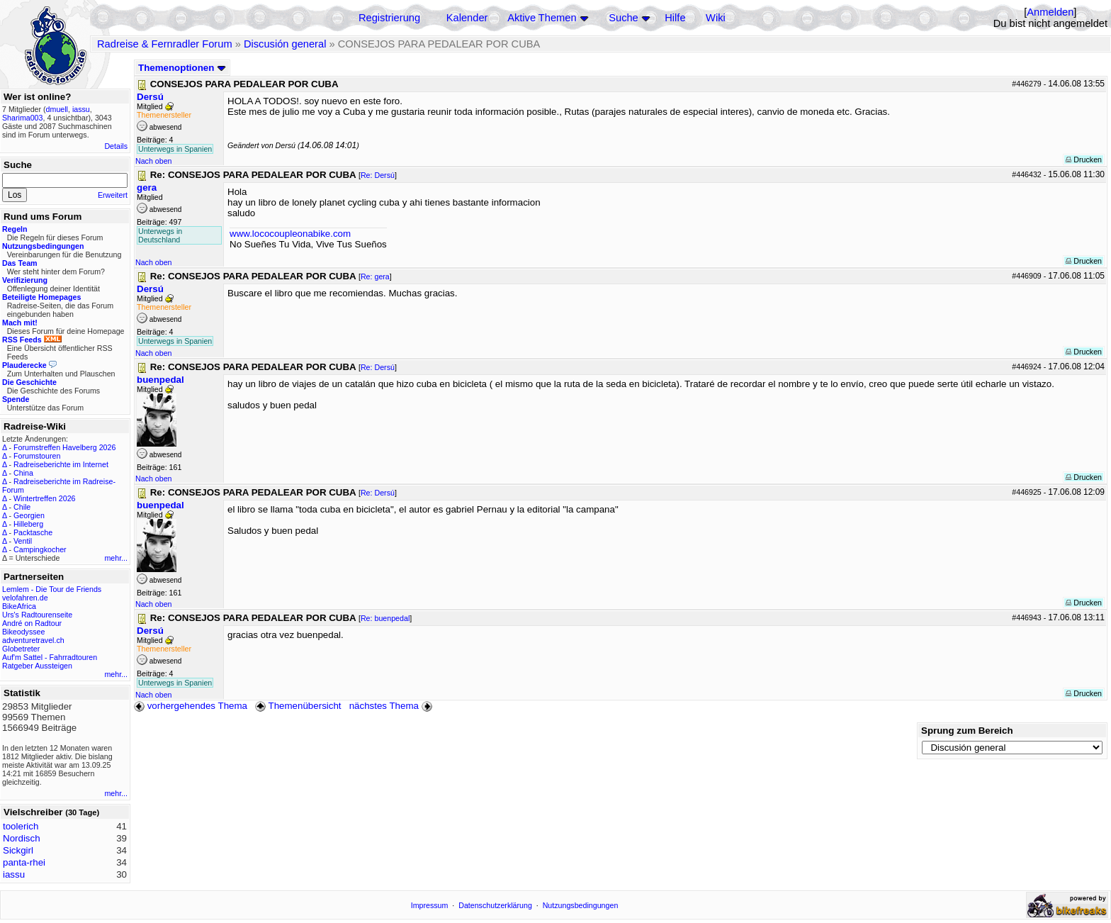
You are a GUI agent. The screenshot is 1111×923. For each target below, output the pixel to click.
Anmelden (1050, 12)
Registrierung (389, 17)
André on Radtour (32, 623)
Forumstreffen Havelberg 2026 (64, 447)
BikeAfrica (19, 606)
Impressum (430, 905)
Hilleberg (28, 524)
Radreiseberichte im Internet (60, 464)
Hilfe (675, 17)
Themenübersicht (298, 705)
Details (116, 146)
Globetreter (21, 648)
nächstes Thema (392, 705)
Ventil (22, 541)
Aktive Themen (541, 17)
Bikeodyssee (23, 631)
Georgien (29, 515)
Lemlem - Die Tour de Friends (51, 589)
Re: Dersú (378, 175)
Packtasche (32, 532)
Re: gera (375, 276)
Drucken (1084, 159)
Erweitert (113, 195)
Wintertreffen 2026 (44, 498)
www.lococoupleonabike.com (290, 233)
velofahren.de (25, 597)
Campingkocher (40, 549)
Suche (623, 17)
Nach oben (153, 161)
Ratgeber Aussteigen (37, 665)
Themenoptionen (182, 67)
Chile (21, 507)
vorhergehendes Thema (190, 705)
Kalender (467, 17)
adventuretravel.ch (33, 640)
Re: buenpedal (385, 618)
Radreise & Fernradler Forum (164, 44)
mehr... (116, 558)
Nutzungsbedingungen (581, 905)
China (23, 473)
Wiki (716, 17)
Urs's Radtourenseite (37, 614)
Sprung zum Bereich (967, 730)
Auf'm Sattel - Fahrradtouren (49, 657)
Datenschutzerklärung (495, 905)
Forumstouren (36, 456)
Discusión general (285, 44)
